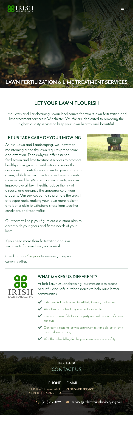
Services (33, 256)
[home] (19, 8)
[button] (122, 9)
